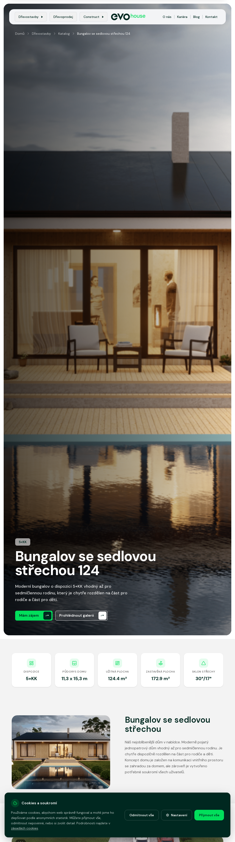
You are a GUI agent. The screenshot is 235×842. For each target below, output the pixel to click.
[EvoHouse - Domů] (128, 17)
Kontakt (211, 17)
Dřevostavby (31, 17)
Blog (196, 17)
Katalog (64, 34)
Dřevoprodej (63, 17)
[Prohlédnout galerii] (81, 616)
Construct (94, 17)
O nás (167, 17)
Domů (20, 34)
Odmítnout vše (141, 815)
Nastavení (176, 815)
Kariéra (182, 17)
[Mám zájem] (34, 616)
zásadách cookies (24, 828)
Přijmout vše (209, 815)
